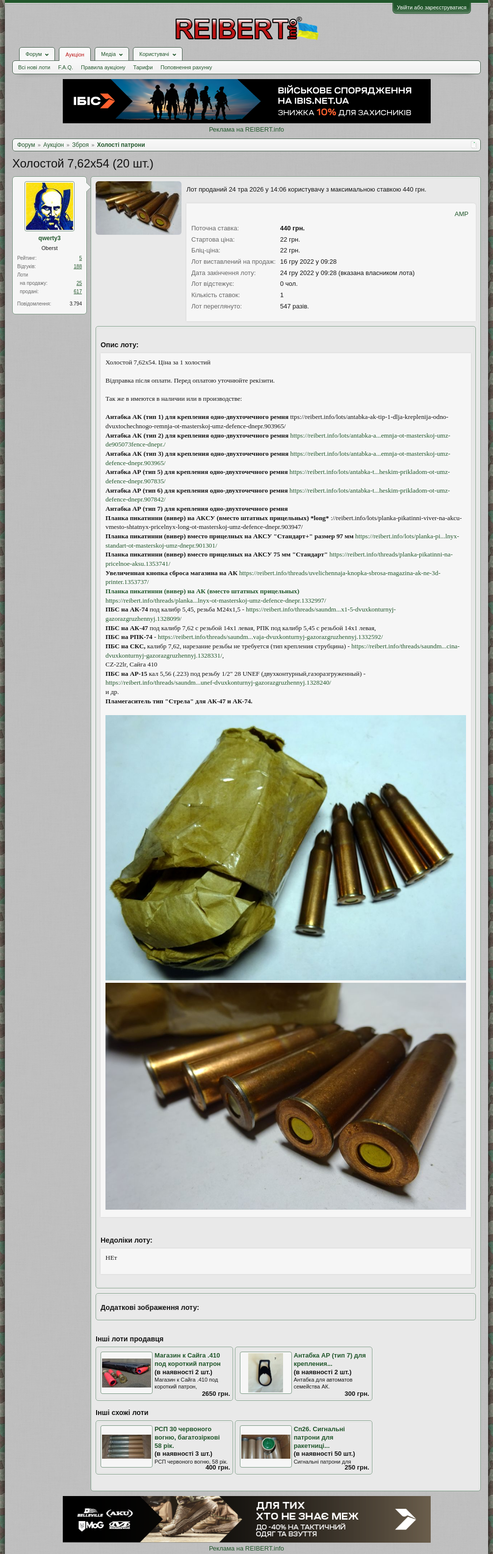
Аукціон (74, 54)
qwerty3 (49, 238)
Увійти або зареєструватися (432, 7)
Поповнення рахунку (186, 67)
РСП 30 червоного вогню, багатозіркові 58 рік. (187, 1437)
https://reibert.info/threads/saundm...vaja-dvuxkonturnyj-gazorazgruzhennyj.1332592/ (270, 636)
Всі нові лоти (34, 67)
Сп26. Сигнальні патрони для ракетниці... (319, 1437)
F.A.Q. (65, 67)
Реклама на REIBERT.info (246, 129)
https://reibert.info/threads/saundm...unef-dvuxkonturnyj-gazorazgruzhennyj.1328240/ (218, 682)
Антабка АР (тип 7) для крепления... (330, 1359)
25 (79, 283)
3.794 (76, 303)
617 (78, 291)
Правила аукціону (103, 67)
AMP (461, 214)
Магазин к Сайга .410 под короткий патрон (188, 1359)
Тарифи (143, 67)
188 (78, 266)
